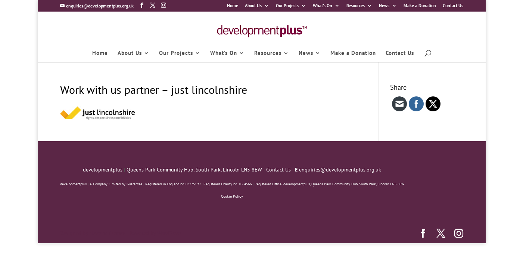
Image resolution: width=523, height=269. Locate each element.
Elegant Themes (107, 233)
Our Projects (287, 5)
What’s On (322, 5)
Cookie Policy (232, 196)
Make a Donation (420, 5)
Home (232, 5)
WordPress (169, 233)
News (384, 5)
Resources (355, 5)
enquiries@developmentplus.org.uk (340, 169)
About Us (253, 5)
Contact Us (453, 5)
